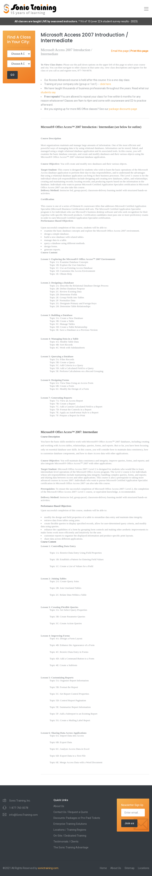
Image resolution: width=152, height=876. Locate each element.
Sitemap (129, 868)
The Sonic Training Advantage (70, 847)
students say (48, 92)
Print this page (139, 50)
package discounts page (123, 108)
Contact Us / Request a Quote (70, 812)
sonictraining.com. (48, 868)
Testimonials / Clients (65, 841)
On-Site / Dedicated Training (69, 835)
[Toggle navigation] (146, 8)
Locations (143, 868)
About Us (58, 806)
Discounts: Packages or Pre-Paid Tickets (76, 817)
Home (103, 868)
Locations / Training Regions (69, 829)
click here (105, 84)
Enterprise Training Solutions (70, 823)
